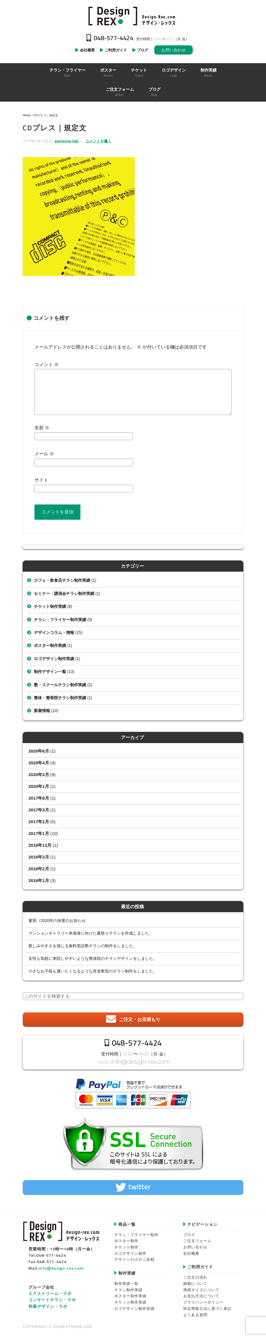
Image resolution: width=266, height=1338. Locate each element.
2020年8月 (38, 751)
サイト (41, 480)
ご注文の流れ (195, 1275)
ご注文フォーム (197, 1239)
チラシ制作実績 (128, 1287)
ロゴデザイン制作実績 (54, 658)
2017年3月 (38, 809)
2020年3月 (38, 774)
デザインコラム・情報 (54, 632)
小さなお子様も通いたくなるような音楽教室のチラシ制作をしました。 (92, 971)
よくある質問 (195, 1312)
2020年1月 (38, 786)
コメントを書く (98, 141)
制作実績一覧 (126, 1281)
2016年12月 (39, 845)
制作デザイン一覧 (50, 671)
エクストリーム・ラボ (50, 1291)
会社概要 (191, 1251)
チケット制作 (126, 1245)
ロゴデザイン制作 (130, 1251)
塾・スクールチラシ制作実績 (60, 684)
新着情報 (42, 710)
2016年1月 (38, 880)
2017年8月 (38, 798)
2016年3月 (38, 856)
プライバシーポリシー (203, 1300)
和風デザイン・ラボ (47, 1304)
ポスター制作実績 (50, 645)
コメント (46, 364)
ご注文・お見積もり (139, 1019)
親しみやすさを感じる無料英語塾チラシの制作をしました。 (82, 945)
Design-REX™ (133, 15)
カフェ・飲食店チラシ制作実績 (62, 580)
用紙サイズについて (201, 1287)
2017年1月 (38, 833)
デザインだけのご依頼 (134, 1257)
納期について (195, 1281)
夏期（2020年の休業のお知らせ (57, 920)
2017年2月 (38, 821)
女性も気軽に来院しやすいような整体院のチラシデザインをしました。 (92, 958)
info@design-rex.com (140, 1061)
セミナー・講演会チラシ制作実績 (64, 593)
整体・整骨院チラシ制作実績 (60, 697)
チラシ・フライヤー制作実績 (60, 619)
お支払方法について (201, 1294)
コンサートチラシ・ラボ (52, 1298)
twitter (139, 1184)
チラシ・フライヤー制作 (136, 1232)
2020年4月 (38, 762)
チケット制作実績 (50, 606)
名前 (41, 427)
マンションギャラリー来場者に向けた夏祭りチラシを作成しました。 (90, 933)
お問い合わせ (173, 50)
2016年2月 (38, 868)
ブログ (189, 1232)
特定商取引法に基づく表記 (207, 1306)
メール (44, 454)
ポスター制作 (126, 1239)
